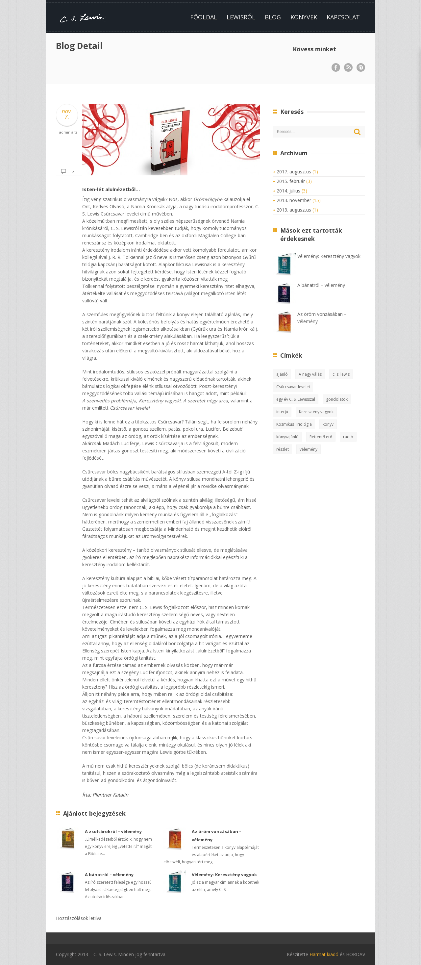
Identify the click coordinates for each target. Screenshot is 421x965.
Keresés (357, 132)
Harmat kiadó (324, 954)
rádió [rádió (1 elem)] (348, 437)
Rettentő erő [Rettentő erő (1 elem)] (321, 437)
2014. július (288, 191)
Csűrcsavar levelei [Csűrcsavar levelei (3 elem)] (293, 387)
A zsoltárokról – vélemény (113, 831)
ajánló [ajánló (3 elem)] (282, 374)
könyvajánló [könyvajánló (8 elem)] (287, 437)
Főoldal (203, 17)
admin (64, 132)
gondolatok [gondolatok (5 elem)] (337, 399)
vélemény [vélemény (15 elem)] (308, 449)
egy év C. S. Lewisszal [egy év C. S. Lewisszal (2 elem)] (295, 399)
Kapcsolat (343, 17)
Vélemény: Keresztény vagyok (224, 874)
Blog (273, 17)
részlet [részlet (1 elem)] (282, 449)
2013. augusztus (294, 210)
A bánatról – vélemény (109, 874)
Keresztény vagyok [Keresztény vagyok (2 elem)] (316, 412)
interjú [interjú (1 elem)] (282, 412)
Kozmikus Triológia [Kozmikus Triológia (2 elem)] (294, 424)
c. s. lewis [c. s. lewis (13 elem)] (341, 374)
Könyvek (303, 17)
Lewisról (241, 17)
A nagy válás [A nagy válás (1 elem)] (310, 374)
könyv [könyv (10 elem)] (328, 424)
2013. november (294, 200)
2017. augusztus (294, 171)
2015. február (291, 181)
